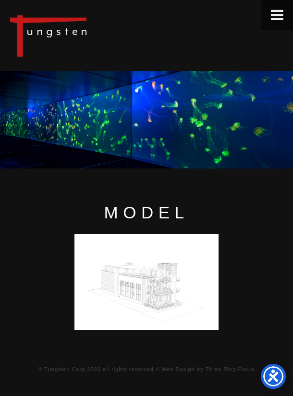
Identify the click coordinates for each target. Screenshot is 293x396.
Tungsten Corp (64, 369)
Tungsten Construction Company (82, 35)
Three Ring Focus (230, 369)
